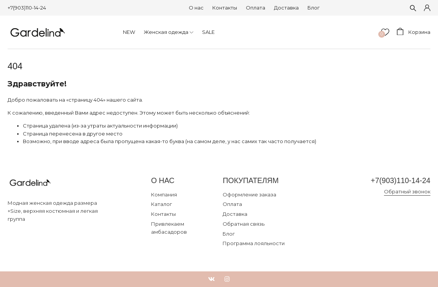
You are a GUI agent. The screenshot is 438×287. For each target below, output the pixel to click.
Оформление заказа (249, 194)
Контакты (224, 8)
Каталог (161, 204)
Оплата (255, 8)
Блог (313, 8)
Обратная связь (243, 224)
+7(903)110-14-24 (27, 8)
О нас (196, 8)
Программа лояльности (254, 243)
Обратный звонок (407, 191)
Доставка (286, 8)
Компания (164, 194)
